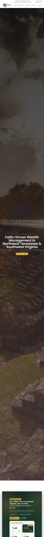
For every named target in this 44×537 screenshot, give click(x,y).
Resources (33, 5)
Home (16, 5)
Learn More (23, 518)
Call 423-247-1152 (14, 518)
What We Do (27, 5)
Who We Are (21, 5)
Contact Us (40, 5)
